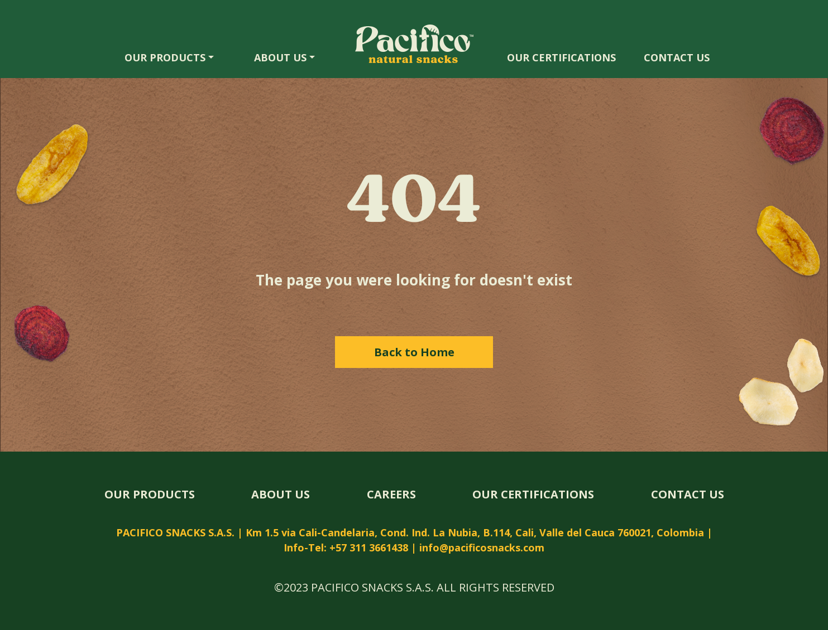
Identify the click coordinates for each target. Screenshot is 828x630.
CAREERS (391, 494)
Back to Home (414, 352)
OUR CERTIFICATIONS (561, 57)
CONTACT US (677, 57)
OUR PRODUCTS (165, 57)
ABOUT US (280, 57)
